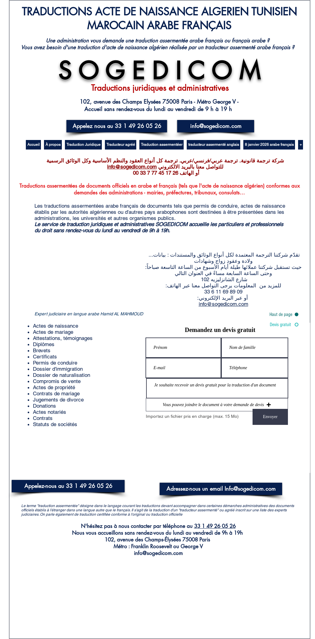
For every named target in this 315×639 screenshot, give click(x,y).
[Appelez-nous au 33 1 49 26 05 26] (68, 486)
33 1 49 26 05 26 (215, 526)
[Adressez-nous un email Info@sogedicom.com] (221, 489)
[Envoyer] (270, 417)
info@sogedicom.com (132, 167)
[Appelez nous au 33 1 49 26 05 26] (116, 126)
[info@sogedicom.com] (215, 126)
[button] (217, 404)
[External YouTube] (87, 277)
